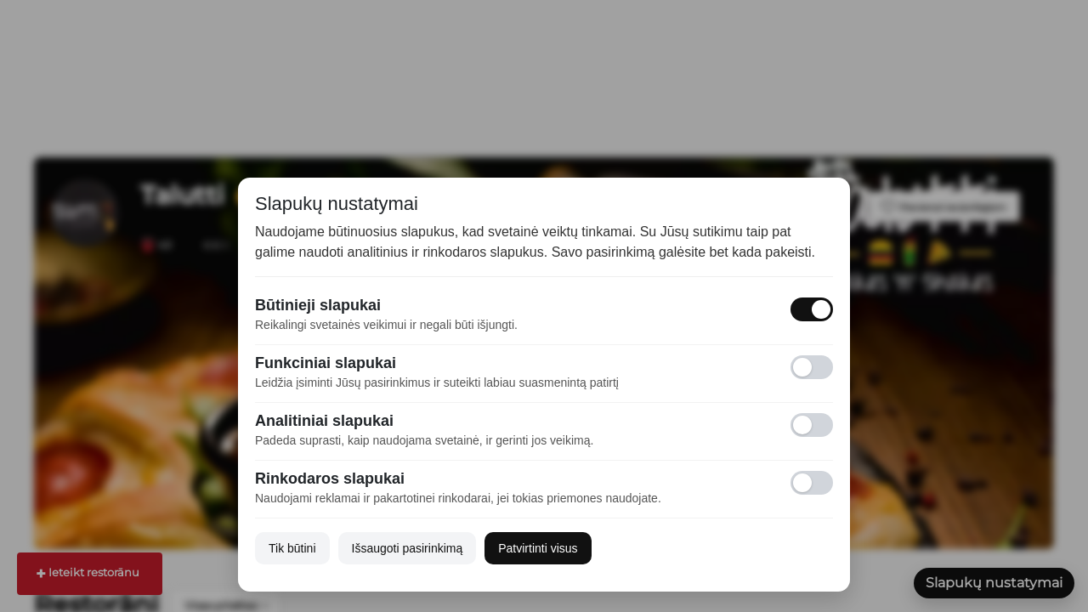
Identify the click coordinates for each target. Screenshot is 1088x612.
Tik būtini (292, 548)
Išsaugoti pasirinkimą (407, 548)
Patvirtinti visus (537, 548)
